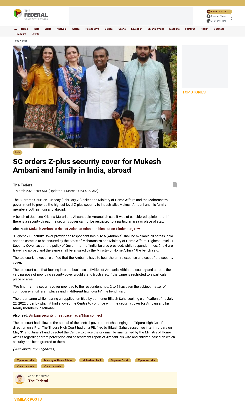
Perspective (92, 28)
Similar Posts (28, 399)
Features (190, 28)
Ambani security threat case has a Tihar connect (65, 315)
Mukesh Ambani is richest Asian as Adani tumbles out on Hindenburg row (84, 229)
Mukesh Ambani (92, 360)
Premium (21, 34)
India (36, 28)
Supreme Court (119, 360)
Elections (174, 28)
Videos (109, 28)
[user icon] (219, 16)
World (48, 28)
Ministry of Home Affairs (58, 360)
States (76, 28)
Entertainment (156, 28)
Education (136, 28)
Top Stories (194, 92)
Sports (122, 28)
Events (35, 34)
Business (219, 28)
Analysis (62, 28)
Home (24, 28)
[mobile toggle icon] (15, 28)
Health (204, 28)
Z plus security (25, 360)
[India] (17, 152)
